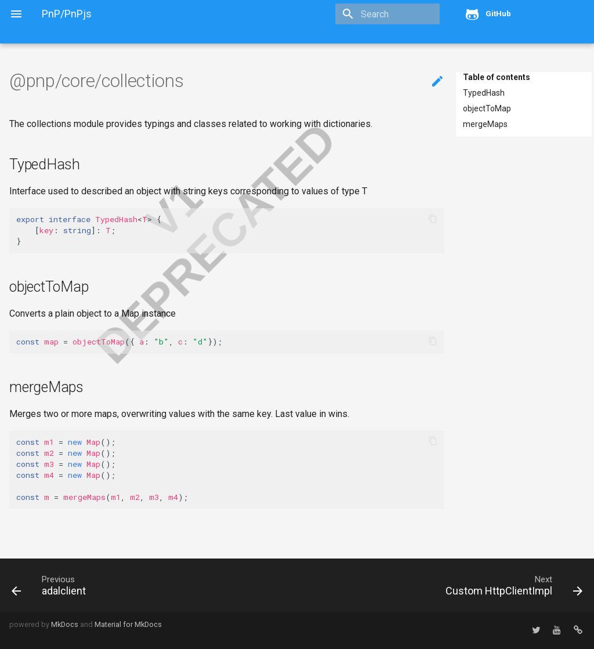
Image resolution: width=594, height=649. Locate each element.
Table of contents (496, 77)
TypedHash (484, 92)
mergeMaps (485, 124)
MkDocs (64, 624)
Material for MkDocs (128, 624)
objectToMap (487, 108)
